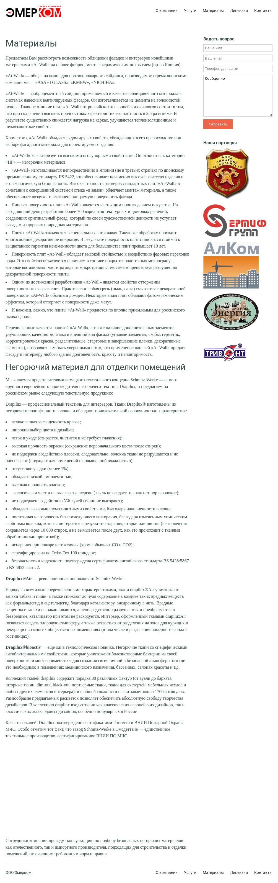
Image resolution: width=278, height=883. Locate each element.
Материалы (213, 10)
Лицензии (239, 10)
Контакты (263, 10)
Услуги (190, 10)
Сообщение (237, 96)
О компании (167, 10)
